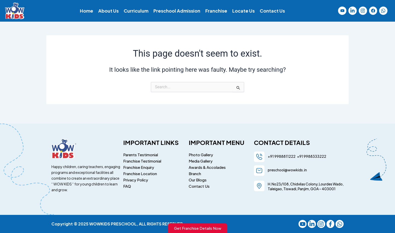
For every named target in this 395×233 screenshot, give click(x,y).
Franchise (216, 10)
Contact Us (272, 10)
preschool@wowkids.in (287, 169)
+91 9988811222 (282, 155)
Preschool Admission (176, 10)
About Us (108, 10)
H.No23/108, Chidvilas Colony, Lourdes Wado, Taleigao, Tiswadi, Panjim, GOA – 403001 (306, 185)
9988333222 (314, 155)
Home (86, 10)
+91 (299, 155)
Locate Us (243, 10)
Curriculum (136, 10)
